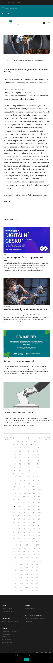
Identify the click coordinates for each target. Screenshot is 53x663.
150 (14, 516)
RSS (16, 653)
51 (33, 461)
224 (34, 555)
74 (26, 474)
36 (20, 454)
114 (15, 496)
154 (34, 516)
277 (16, 590)
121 (19, 500)
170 (24, 526)
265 (32, 581)
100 (33, 487)
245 (32, 568)
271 (37, 584)
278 (21, 590)
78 (15, 477)
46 (38, 457)
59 (15, 467)
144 (14, 512)
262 (16, 581)
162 (14, 522)
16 (13, 444)
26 (29, 448)
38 (29, 454)
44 (29, 457)
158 (24, 519)
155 (39, 516)
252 (16, 574)
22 (39, 444)
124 (34, 500)
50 (29, 461)
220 (14, 555)
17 (17, 444)
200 (26, 542)
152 (24, 516)
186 (14, 535)
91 (19, 483)
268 (21, 584)
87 (29, 480)
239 (26, 564)
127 (19, 503)
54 (20, 464)
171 (29, 526)
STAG (8, 2)
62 (29, 467)
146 (24, 512)
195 (29, 538)
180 (14, 532)
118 (34, 496)
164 (24, 522)
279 (26, 590)
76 (35, 474)
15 (39, 441)
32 (29, 451)
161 (39, 519)
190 (34, 535)
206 (32, 545)
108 (14, 493)
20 (31, 444)
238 (21, 564)
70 (38, 470)
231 (14, 561)
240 (32, 564)
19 (26, 444)
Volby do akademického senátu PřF (20, 412)
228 (26, 558)
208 (14, 548)
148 (34, 512)
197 (39, 538)
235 (34, 561)
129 (29, 503)
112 (34, 493)
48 (20, 461)
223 (29, 555)
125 (39, 500)
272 (16, 587)
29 (15, 451)
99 (28, 487)
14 (35, 441)
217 (29, 551)
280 (32, 590)
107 (39, 490)
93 (29, 483)
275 (32, 587)
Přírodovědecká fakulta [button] (26, 8)
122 (24, 500)
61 (24, 467)
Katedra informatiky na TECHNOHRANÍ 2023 (25, 309)
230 (37, 558)
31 (24, 451)
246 (37, 568)
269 (27, 584)
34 (38, 451)
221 (19, 555)
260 (32, 577)
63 (33, 467)
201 (32, 542)
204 (21, 545)
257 (16, 577)
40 (38, 454)
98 (24, 487)
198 (16, 542)
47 (15, 461)
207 (37, 545)
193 (19, 538)
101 (38, 487)
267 (16, 584)
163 (19, 522)
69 (33, 470)
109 (20, 493)
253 (21, 574)
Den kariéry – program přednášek (19, 361)
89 (38, 480)
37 (24, 454)
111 (29, 493)
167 (39, 522)
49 (24, 461)
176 (24, 529)
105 (29, 490)
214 (14, 551)
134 (24, 506)
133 (19, 506)
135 (29, 506)
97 (19, 487)
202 (37, 542)
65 (15, 470)
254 (26, 574)
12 (26, 441)
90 (15, 483)
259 (26, 577)
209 (19, 548)
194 (24, 538)
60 (20, 467)
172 (34, 526)
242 (16, 568)
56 (29, 464)
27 (33, 448)
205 (26, 545)
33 (33, 451)
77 (40, 474)
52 (38, 461)
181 (19, 532)
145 (19, 512)
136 (34, 506)
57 (33, 464)
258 (21, 577)
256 (37, 574)
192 (14, 538)
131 (39, 503)
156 (14, 519)
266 (37, 581)
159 (29, 519)
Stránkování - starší (46, 438)
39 (33, 454)
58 (38, 464)
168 (14, 526)
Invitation (8, 201)
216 (24, 551)
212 (34, 548)
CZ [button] (3, 2)
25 (24, 448)
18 (22, 444)
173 (39, 526)
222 (24, 555)
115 (19, 496)
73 (22, 474)
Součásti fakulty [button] (26, 14)
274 (26, 587)
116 (24, 496)
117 (29, 496)
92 (24, 483)
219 (39, 551)
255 (32, 574)
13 (30, 441)
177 (29, 529)
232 (19, 561)
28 (38, 448)
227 (21, 558)
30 (20, 451)
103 (19, 490)
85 (20, 480)
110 (25, 493)
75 (31, 474)
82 (33, 477)
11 (22, 441)
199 (21, 542)
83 (38, 477)
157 (19, 519)
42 (19, 457)
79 (20, 477)
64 (38, 467)
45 (33, 457)
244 (26, 568)
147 (29, 512)
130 (34, 503)
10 (18, 441)
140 (24, 509)
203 (16, 545)
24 (20, 448)
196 (34, 538)
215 (19, 551)
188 (24, 535)
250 (32, 571)
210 (25, 548)
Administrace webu (8, 653)
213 (39, 548)
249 (27, 571)
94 (33, 483)
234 (29, 561)
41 (15, 457)
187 (19, 535)
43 (24, 457)
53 (15, 464)
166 (34, 522)
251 (37, 571)
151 (19, 516)
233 (24, 561)
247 (16, 571)
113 (39, 493)
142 (34, 509)
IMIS (13, 2)
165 (29, 522)
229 (32, 558)
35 (15, 454)
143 (39, 509)
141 (29, 509)
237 (16, 564)
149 (39, 512)
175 (19, 529)
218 (34, 551)
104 (24, 490)
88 (33, 480)
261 (37, 577)
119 (39, 496)
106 (34, 490)
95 (38, 483)
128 (24, 503)
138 (14, 509)
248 (21, 571)
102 (14, 490)
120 (14, 500)
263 (21, 581)
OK (26, 659)
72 (17, 474)
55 (24, 464)
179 (39, 529)
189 (29, 535)
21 (35, 444)
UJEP (18, 2)
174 (14, 529)
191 (39, 535)
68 (29, 470)
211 (29, 548)
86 (24, 480)
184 (34, 532)
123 (29, 500)
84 (15, 480)
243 (21, 568)
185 (39, 532)
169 (19, 526)
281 (37, 590)
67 (24, 470)
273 (21, 587)
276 (37, 587)
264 (26, 581)
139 (19, 509)
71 (13, 474)
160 (34, 519)
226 (16, 558)
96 (15, 487)
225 (40, 555)
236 (39, 561)
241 (37, 564)
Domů (7, 60)
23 (15, 448)
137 (39, 506)
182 (24, 532)
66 (20, 470)
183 (29, 532)
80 (24, 477)
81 (29, 477)
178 (34, 529)
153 (29, 516)
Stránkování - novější (8, 438)
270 (32, 584)
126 (14, 503)
